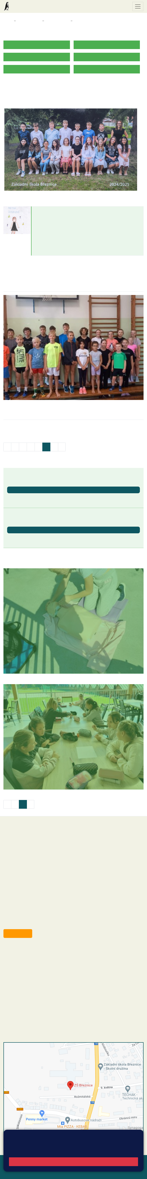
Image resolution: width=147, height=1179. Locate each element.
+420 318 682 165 (39, 969)
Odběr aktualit (17, 933)
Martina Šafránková (53, 211)
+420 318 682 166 (37, 979)
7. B (77, 21)
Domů (7, 21)
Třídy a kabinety (29, 21)
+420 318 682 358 (22, 950)
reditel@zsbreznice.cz (29, 955)
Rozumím (73, 1161)
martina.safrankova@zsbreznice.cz (63, 224)
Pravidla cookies (80, 1151)
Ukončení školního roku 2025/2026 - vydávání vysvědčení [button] (54, 497)
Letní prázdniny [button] (19, 537)
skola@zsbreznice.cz (29, 984)
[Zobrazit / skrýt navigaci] (137, 6)
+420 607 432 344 (38, 974)
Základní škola (22, 6)
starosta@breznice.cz (28, 923)
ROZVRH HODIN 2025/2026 (26, 83)
